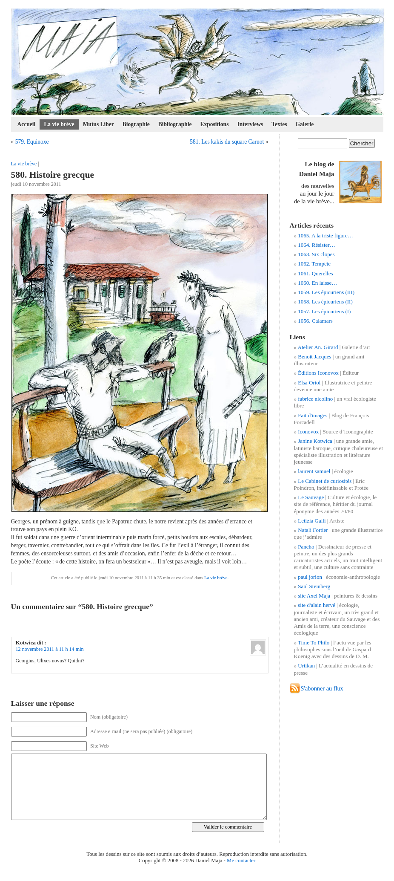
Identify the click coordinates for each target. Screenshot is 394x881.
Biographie (136, 124)
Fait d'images (312, 415)
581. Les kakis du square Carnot (227, 142)
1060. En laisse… (317, 283)
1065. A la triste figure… (325, 235)
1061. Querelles (315, 273)
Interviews (250, 124)
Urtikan (306, 665)
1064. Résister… (316, 245)
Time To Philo (313, 642)
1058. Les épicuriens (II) (325, 301)
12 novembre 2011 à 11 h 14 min (50, 649)
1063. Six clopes (316, 254)
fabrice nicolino (315, 399)
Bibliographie (175, 124)
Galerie (305, 124)
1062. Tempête (314, 263)
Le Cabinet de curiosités (324, 481)
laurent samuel (314, 471)
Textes (279, 124)
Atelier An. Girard (318, 347)
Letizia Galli (311, 520)
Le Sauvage (311, 497)
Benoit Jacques (314, 356)
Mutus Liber (98, 124)
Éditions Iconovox (318, 373)
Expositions (214, 124)
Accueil (26, 124)
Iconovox (308, 431)
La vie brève (59, 124)
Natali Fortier (313, 530)
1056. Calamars (315, 321)
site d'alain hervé (316, 605)
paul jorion (310, 577)
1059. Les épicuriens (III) (326, 292)
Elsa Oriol (309, 382)
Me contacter (241, 861)
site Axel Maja (314, 595)
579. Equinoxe (32, 142)
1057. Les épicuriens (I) (324, 311)
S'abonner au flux (322, 688)
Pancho (306, 546)
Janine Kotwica (315, 441)
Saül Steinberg (314, 586)
